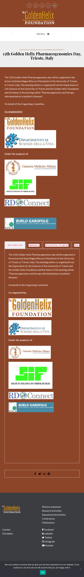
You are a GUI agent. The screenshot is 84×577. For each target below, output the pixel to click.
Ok (42, 572)
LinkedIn (47, 533)
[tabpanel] (42, 354)
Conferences (48, 518)
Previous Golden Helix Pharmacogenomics (42, 50)
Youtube (47, 545)
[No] (80, 568)
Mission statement (51, 506)
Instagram (48, 541)
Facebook (48, 529)
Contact (6, 529)
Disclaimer (7, 533)
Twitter (47, 537)
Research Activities (52, 510)
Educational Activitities (54, 514)
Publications (48, 522)
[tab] (15, 245)
